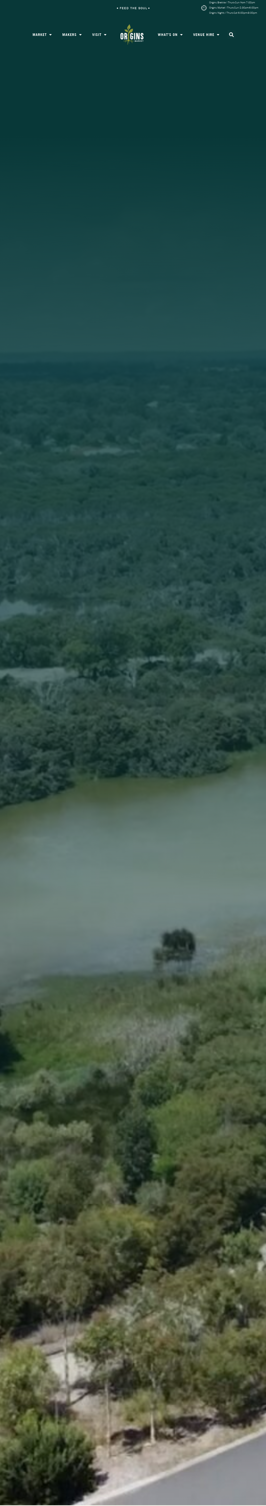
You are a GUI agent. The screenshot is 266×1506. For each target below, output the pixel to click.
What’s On (170, 34)
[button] (231, 35)
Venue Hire (206, 34)
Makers (72, 34)
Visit (99, 34)
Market (42, 34)
